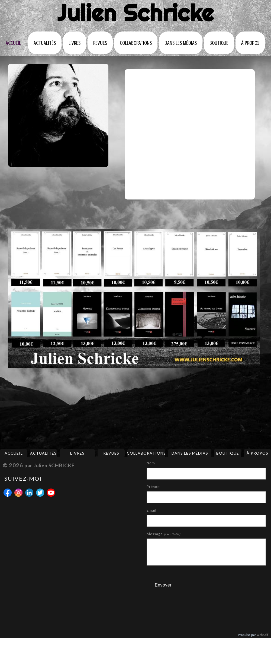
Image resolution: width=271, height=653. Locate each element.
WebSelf (262, 635)
